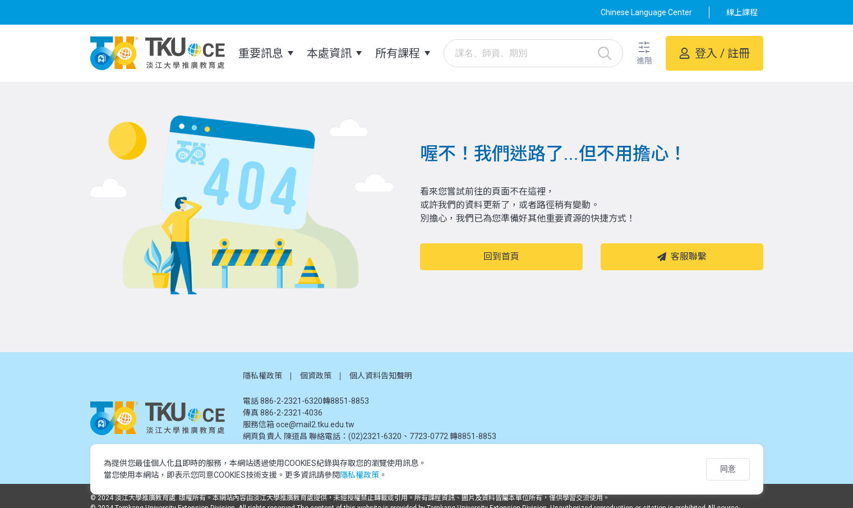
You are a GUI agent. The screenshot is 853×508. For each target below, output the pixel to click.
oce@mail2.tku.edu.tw (315, 424)
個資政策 (315, 375)
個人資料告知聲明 (380, 375)
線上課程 (742, 12)
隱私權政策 (262, 375)
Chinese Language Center (646, 12)
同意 (728, 468)
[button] (644, 53)
